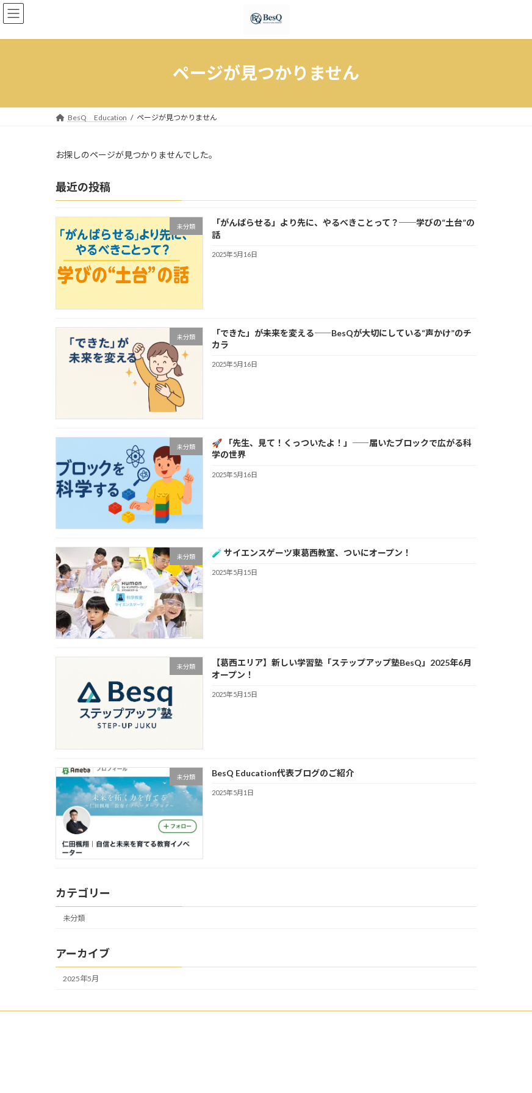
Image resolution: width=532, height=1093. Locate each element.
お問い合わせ (170, 1029)
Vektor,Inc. (364, 1074)
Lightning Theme (227, 1074)
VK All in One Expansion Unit (299, 1074)
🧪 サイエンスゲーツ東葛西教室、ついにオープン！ (311, 552)
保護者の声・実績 (95, 1029)
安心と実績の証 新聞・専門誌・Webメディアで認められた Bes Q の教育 (312, 1021)
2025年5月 (81, 978)
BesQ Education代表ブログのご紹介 (283, 772)
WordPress (170, 1074)
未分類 (74, 917)
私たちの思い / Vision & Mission (119, 1021)
